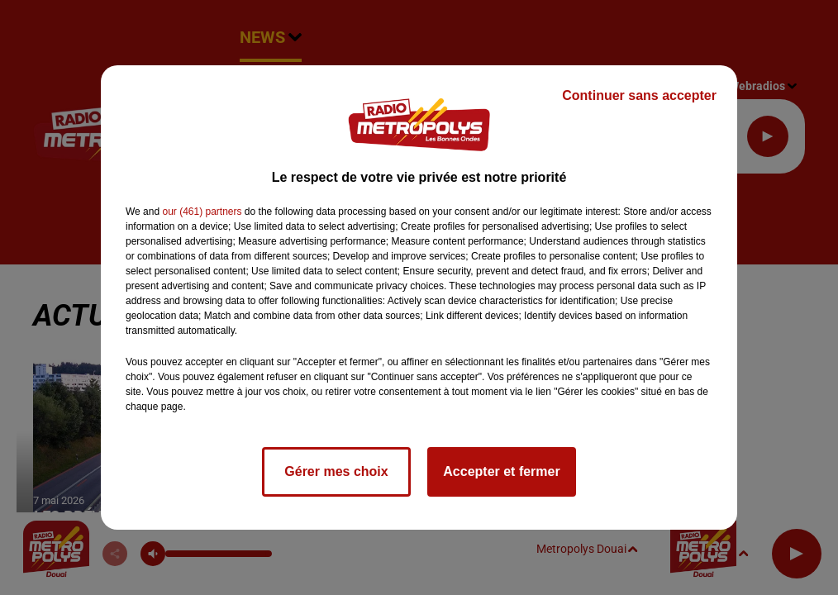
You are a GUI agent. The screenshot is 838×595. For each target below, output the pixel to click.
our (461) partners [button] (201, 211)
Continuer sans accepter (639, 95)
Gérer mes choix (336, 471)
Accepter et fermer (501, 471)
